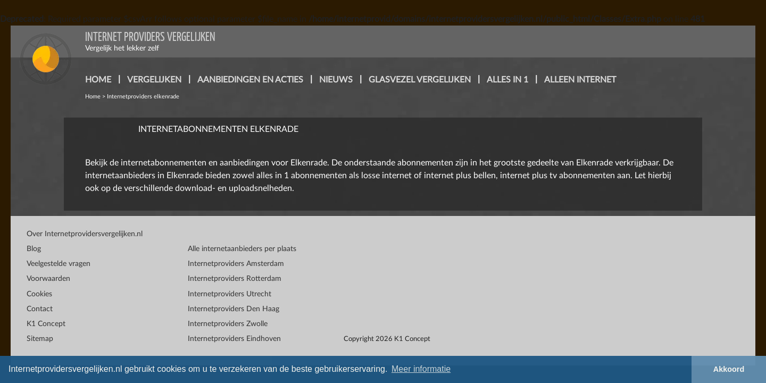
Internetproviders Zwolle (228, 324)
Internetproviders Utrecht (229, 294)
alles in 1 (507, 80)
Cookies (39, 294)
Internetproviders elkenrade (143, 96)
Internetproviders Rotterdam (234, 278)
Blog (34, 249)
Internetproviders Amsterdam (236, 264)
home (98, 80)
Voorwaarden (48, 278)
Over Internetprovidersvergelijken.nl (85, 234)
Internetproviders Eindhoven (234, 339)
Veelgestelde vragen (58, 264)
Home (93, 96)
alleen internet (580, 80)
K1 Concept (46, 324)
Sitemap (40, 339)
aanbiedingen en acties (250, 80)
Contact (40, 309)
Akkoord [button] (728, 369)
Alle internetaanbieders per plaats (242, 249)
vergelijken (154, 80)
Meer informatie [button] (421, 368)
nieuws (336, 80)
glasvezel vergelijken (420, 80)
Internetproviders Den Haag (233, 309)
